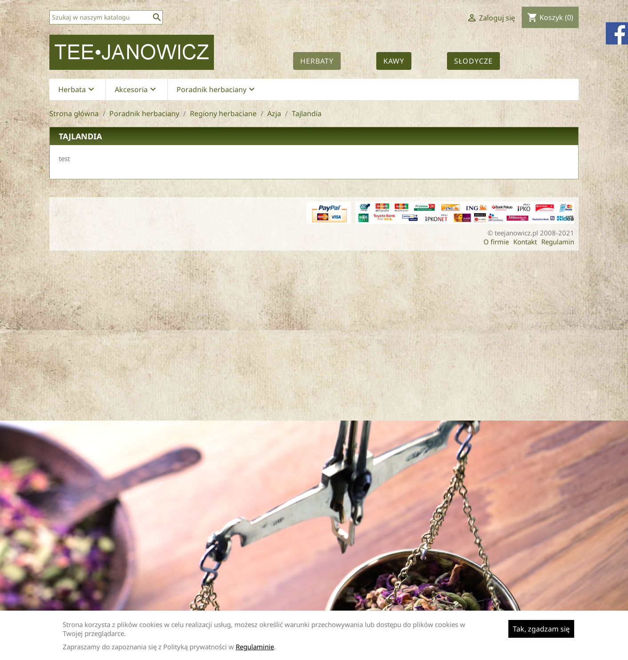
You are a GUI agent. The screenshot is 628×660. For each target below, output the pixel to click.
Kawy (393, 61)
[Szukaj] (106, 17)
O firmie (496, 241)
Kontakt (525, 241)
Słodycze (473, 61)
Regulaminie (255, 646)
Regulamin (557, 241)
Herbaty (317, 61)
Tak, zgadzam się (541, 629)
